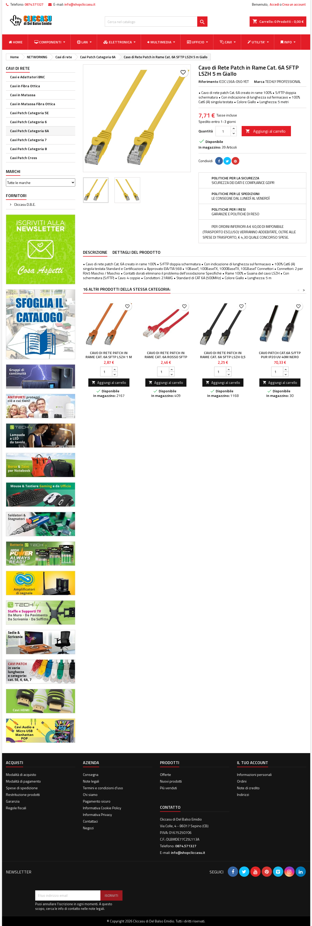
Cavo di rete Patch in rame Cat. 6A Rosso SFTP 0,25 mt (166, 357)
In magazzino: (209, 147)
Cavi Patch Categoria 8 (28, 148)
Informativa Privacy (97, 814)
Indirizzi (243, 794)
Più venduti (168, 788)
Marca (259, 81)
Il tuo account (252, 762)
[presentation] (74, 878)
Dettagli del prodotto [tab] (136, 252)
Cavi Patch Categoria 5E (29, 112)
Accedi (274, 4)
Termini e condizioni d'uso (103, 788)
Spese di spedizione (22, 788)
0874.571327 (34, 4)
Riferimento (208, 81)
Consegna (90, 774)
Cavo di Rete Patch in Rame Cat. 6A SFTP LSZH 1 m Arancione (109, 357)
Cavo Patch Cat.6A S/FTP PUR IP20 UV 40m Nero (280, 354)
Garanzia (13, 801)
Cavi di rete (18, 68)
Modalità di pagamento (23, 781)
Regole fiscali (16, 808)
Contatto (170, 807)
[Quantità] (223, 131)
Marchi (13, 171)
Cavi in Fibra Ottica (25, 86)
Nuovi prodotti (171, 781)
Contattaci (90, 821)
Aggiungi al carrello (265, 131)
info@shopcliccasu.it (80, 4)
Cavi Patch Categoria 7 (28, 139)
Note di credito (248, 788)
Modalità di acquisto (21, 774)
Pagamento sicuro (96, 801)
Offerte (165, 774)
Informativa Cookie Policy (102, 808)
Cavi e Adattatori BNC (27, 77)
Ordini (242, 781)
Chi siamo (90, 794)
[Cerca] (156, 21)
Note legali (91, 781)
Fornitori (16, 195)
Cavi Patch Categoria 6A (29, 130)
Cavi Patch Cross (23, 157)
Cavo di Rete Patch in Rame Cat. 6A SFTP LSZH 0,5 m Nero (222, 357)
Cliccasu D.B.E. (24, 204)
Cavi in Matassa (22, 95)
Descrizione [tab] (95, 252)
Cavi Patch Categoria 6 (28, 121)
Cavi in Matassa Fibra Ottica (32, 103)
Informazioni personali (254, 774)
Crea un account (294, 4)
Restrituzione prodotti (23, 794)
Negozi (88, 828)
